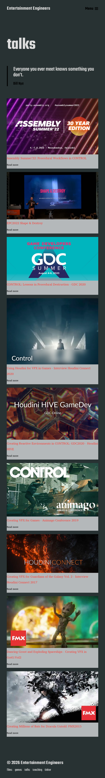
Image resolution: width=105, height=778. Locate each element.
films (9, 769)
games (18, 769)
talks (27, 769)
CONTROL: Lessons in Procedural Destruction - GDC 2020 (46, 284)
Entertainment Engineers (28, 8)
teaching (37, 769)
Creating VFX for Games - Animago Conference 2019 (42, 520)
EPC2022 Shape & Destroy (25, 223)
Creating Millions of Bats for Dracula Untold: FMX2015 (44, 726)
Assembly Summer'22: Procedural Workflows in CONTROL (47, 158)
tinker (48, 769)
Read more (12, 165)
